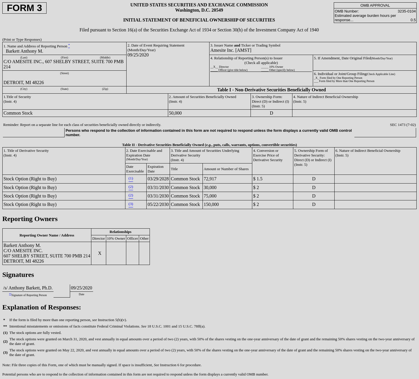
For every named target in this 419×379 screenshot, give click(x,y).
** (10, 294)
